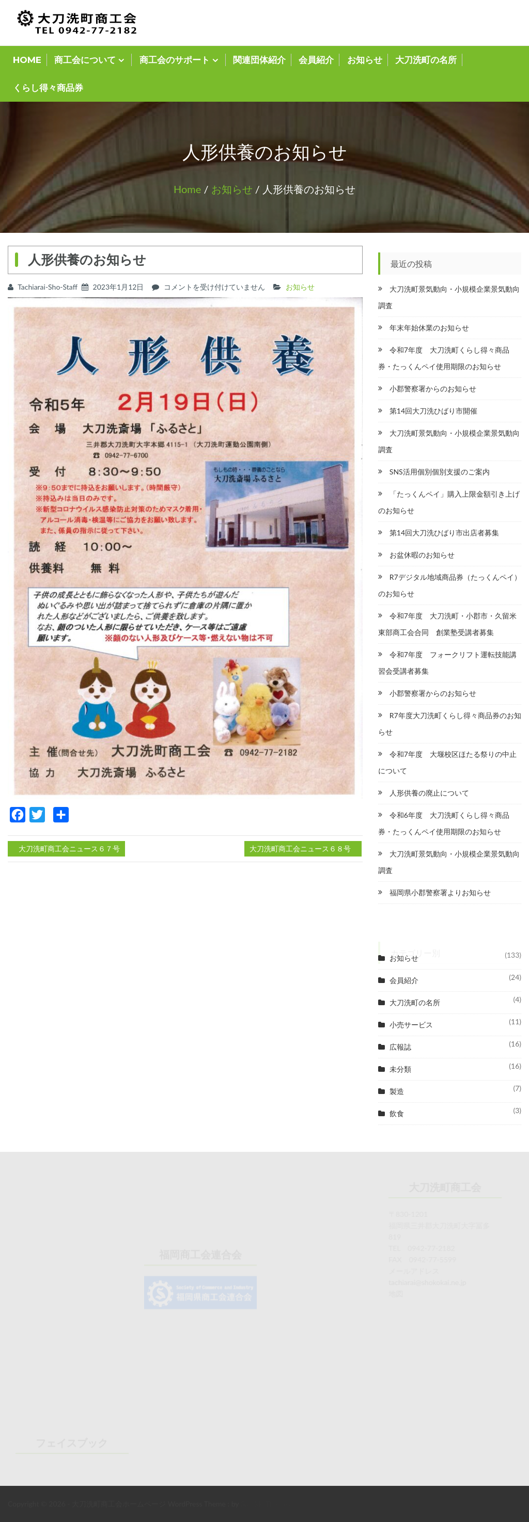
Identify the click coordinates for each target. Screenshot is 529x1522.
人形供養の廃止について (429, 792)
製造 (397, 1091)
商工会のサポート (174, 60)
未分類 (400, 1069)
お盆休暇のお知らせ (422, 554)
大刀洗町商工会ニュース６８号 (300, 848)
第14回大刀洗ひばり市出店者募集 (444, 532)
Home (187, 189)
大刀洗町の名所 (426, 60)
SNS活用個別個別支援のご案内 (440, 471)
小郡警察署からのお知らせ (433, 388)
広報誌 (400, 1046)
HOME (27, 60)
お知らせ (364, 60)
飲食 (397, 1113)
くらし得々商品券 (48, 88)
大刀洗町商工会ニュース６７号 (69, 848)
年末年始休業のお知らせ (429, 327)
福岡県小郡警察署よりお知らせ (440, 892)
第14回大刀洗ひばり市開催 (433, 410)
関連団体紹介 (259, 60)
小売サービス (411, 1024)
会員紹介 (316, 60)
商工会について (85, 60)
